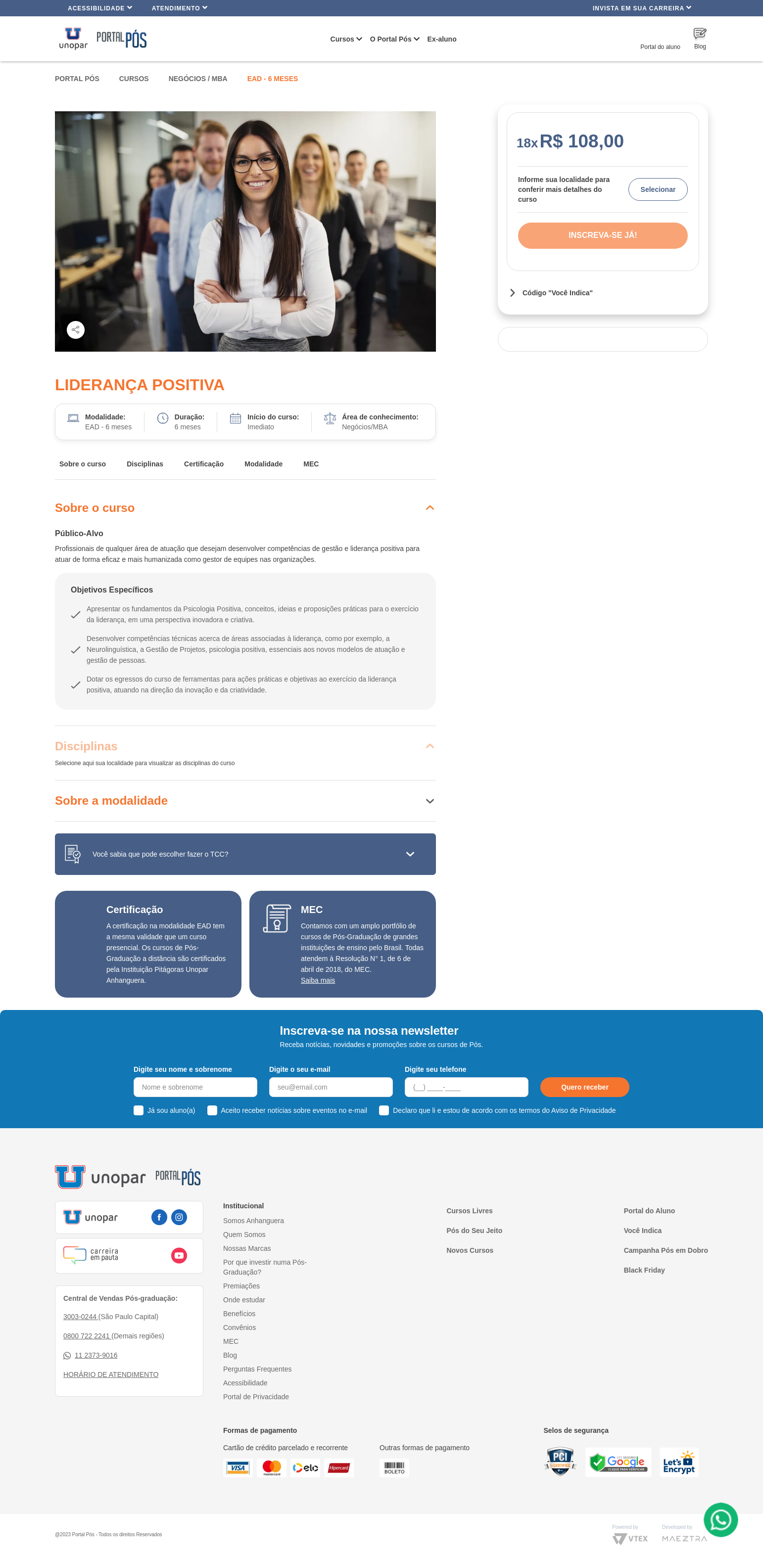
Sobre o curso (82, 464)
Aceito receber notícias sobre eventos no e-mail (294, 1110)
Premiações (241, 1286)
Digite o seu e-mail (300, 1069)
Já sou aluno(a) (171, 1110)
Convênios (239, 1327)
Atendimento (180, 7)
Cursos (342, 39)
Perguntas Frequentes (257, 1369)
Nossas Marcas (247, 1248)
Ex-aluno (442, 39)
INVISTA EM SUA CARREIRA (642, 7)
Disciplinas (145, 464)
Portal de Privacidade (256, 1397)
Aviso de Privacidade (583, 1110)
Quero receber (585, 1087)
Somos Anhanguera (253, 1221)
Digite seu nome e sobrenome (183, 1069)
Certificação (204, 464)
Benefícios (239, 1314)
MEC (311, 464)
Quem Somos (244, 1234)
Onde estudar (244, 1300)
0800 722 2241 (87, 1336)
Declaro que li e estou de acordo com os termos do (504, 1110)
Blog (230, 1355)
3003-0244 (80, 1317)
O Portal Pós (391, 39)
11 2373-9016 (90, 1355)
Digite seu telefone (435, 1069)
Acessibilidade (100, 7)
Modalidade (263, 464)
